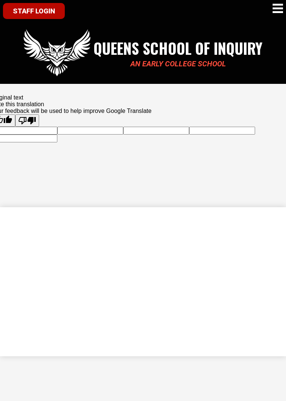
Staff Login (34, 11)
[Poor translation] (27, 120)
